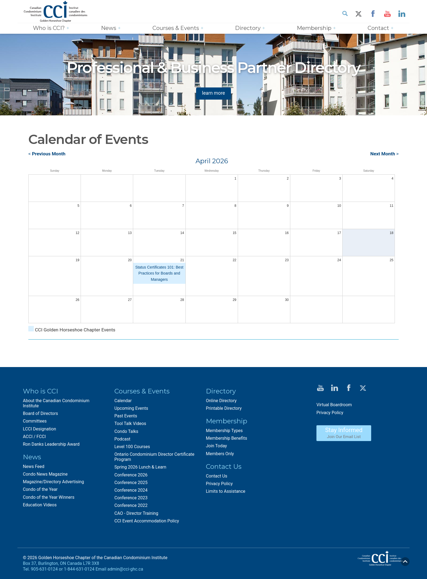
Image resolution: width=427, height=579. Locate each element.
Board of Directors (40, 414)
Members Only (220, 454)
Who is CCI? (49, 28)
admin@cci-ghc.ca (125, 569)
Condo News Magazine (45, 474)
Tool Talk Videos (130, 424)
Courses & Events (175, 28)
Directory (248, 28)
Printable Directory (224, 408)
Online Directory (221, 401)
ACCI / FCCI (34, 436)
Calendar (123, 401)
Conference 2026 (131, 475)
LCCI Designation (39, 429)
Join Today (216, 446)
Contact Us (216, 476)
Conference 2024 (131, 490)
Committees (35, 421)
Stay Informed (343, 433)
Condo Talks (126, 431)
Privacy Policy (219, 483)
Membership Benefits (226, 438)
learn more (213, 93)
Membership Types (224, 430)
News (108, 28)
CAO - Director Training (136, 513)
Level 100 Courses (132, 446)
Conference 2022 (131, 506)
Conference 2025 (131, 482)
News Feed (33, 466)
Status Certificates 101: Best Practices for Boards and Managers (159, 273)
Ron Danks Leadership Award (51, 444)
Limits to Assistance (225, 491)
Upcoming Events (131, 408)
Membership (314, 28)
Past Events (125, 416)
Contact (378, 28)
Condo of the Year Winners (48, 497)
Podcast (122, 439)
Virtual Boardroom (334, 405)
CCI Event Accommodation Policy (146, 521)
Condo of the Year (40, 489)
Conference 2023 (131, 498)
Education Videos (40, 505)
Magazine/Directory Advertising (53, 482)
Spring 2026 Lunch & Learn (140, 467)
